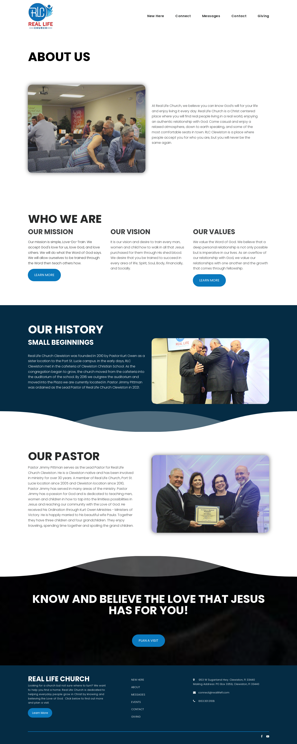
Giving (263, 16)
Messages (211, 16)
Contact (238, 16)
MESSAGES (138, 695)
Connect (183, 16)
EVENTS (136, 702)
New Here (155, 16)
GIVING (136, 717)
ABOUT (135, 687)
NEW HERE (137, 680)
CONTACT (137, 709)
